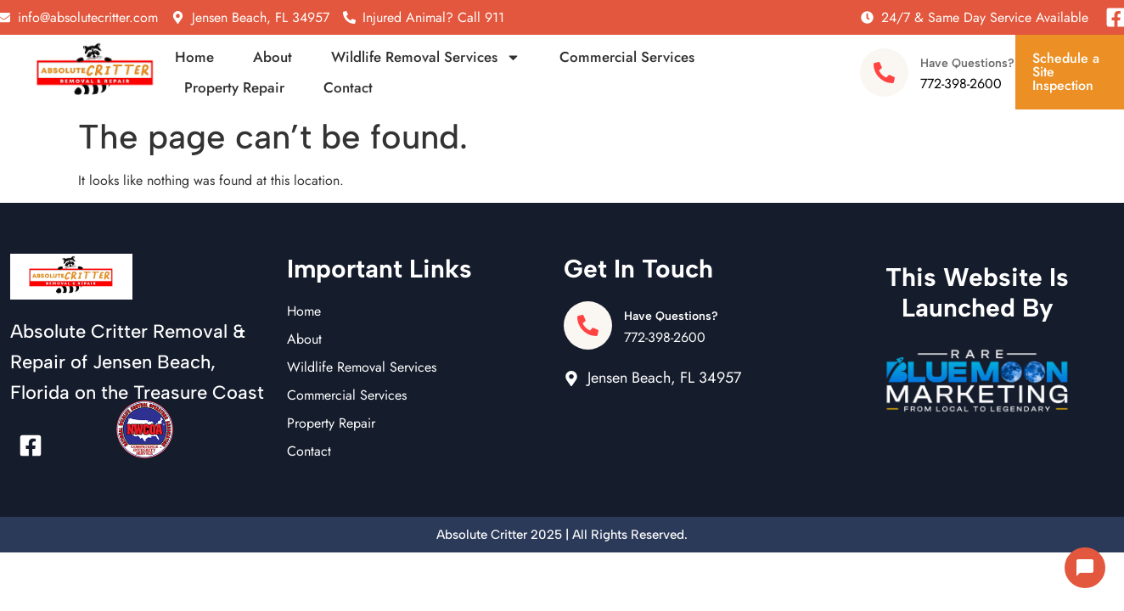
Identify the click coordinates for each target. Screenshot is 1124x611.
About (272, 57)
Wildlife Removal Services (425, 57)
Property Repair (234, 87)
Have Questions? (967, 63)
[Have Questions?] (884, 72)
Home (194, 57)
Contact (348, 87)
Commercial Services (626, 57)
